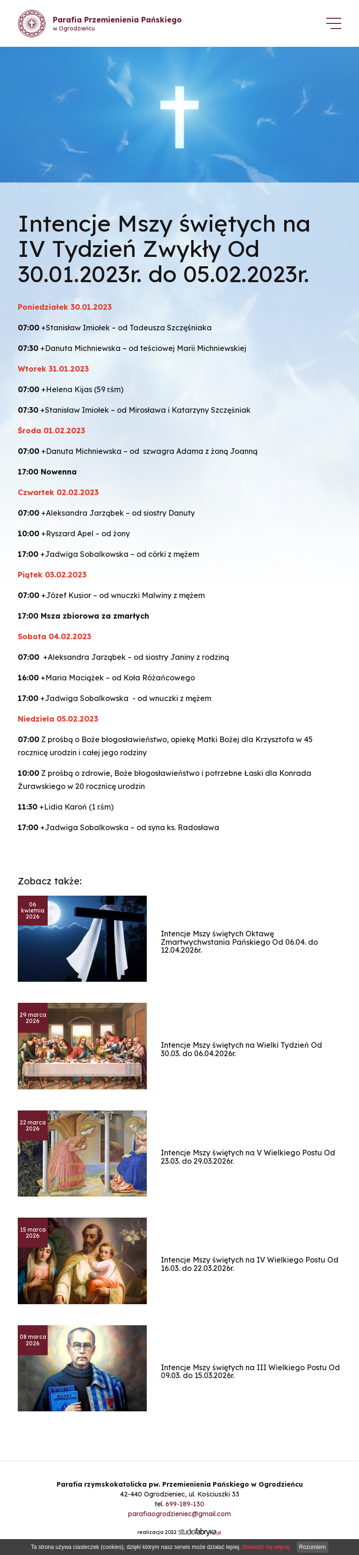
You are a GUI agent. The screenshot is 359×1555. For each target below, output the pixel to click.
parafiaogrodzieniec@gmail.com (179, 1514)
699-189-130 (184, 1504)
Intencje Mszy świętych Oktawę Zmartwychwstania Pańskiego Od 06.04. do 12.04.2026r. (239, 942)
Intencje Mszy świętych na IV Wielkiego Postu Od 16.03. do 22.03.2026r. (249, 1264)
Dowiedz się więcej (265, 1547)
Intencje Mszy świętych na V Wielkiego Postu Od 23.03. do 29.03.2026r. (248, 1157)
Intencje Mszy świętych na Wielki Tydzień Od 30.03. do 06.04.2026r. (241, 1049)
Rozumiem (312, 1547)
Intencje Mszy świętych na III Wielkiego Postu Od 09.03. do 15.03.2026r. (250, 1371)
